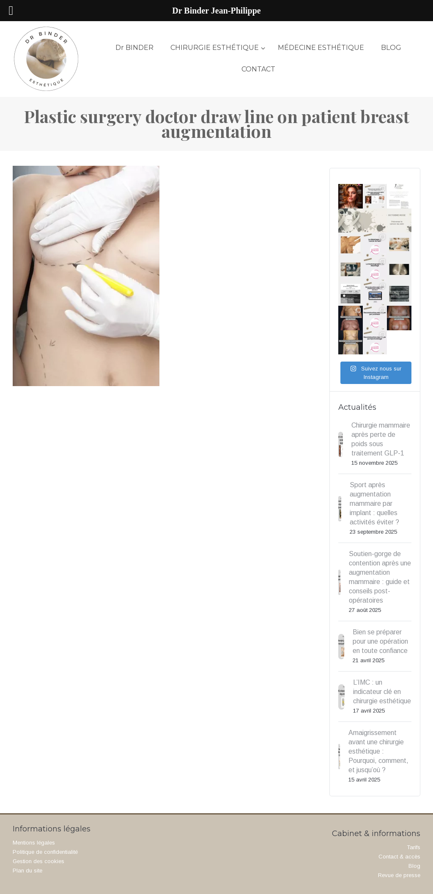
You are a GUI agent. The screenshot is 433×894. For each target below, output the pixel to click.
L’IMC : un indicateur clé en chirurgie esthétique (382, 692)
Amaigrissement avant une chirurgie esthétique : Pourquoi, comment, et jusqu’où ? (378, 751)
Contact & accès (399, 856)
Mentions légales (34, 842)
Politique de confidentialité (45, 852)
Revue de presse (399, 875)
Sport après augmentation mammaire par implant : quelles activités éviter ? (374, 503)
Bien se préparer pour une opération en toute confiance (380, 641)
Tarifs (413, 847)
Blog (414, 866)
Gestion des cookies (38, 861)
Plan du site (27, 870)
